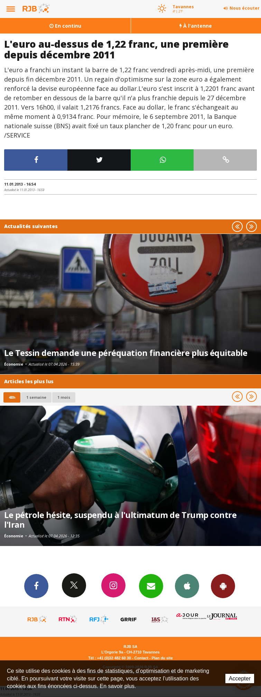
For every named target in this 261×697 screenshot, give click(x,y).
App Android (223, 585)
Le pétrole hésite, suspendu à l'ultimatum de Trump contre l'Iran (120, 519)
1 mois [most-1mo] (63, 397)
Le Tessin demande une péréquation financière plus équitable (125, 352)
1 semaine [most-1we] (36, 397)
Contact (141, 658)
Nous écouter (245, 8)
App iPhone (187, 585)
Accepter (240, 678)
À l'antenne (195, 25)
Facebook (36, 585)
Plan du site (162, 658)
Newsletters (151, 585)
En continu (65, 25)
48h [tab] (12, 397)
